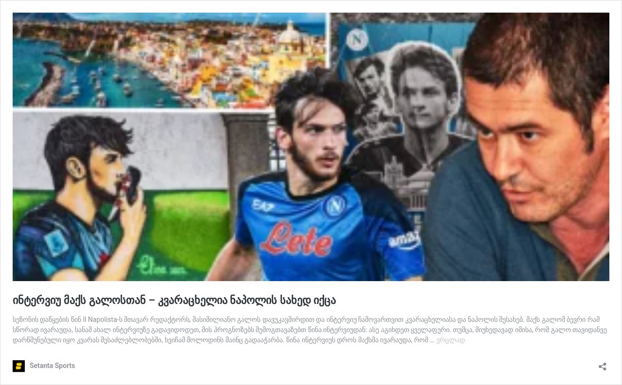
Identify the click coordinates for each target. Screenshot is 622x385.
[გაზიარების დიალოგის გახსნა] (602, 363)
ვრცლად (450, 340)
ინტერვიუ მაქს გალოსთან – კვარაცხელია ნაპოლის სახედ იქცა (174, 300)
